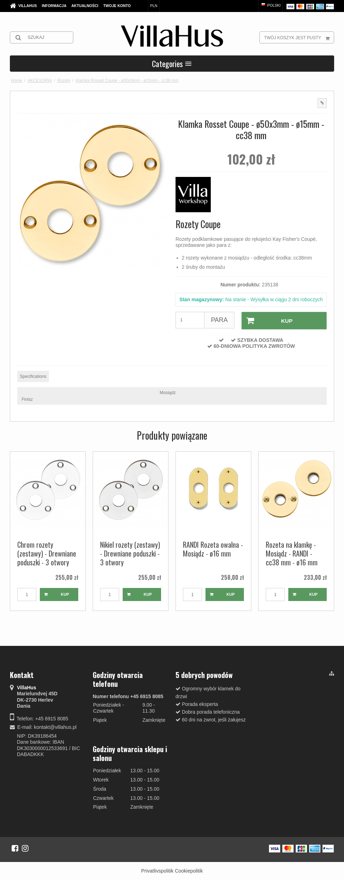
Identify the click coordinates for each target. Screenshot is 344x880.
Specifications (33, 375)
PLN (153, 6)
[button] (322, 103)
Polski (270, 5)
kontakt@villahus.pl (55, 727)
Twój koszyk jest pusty (299, 37)
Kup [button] (267, 320)
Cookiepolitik (189, 870)
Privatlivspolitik (157, 870)
